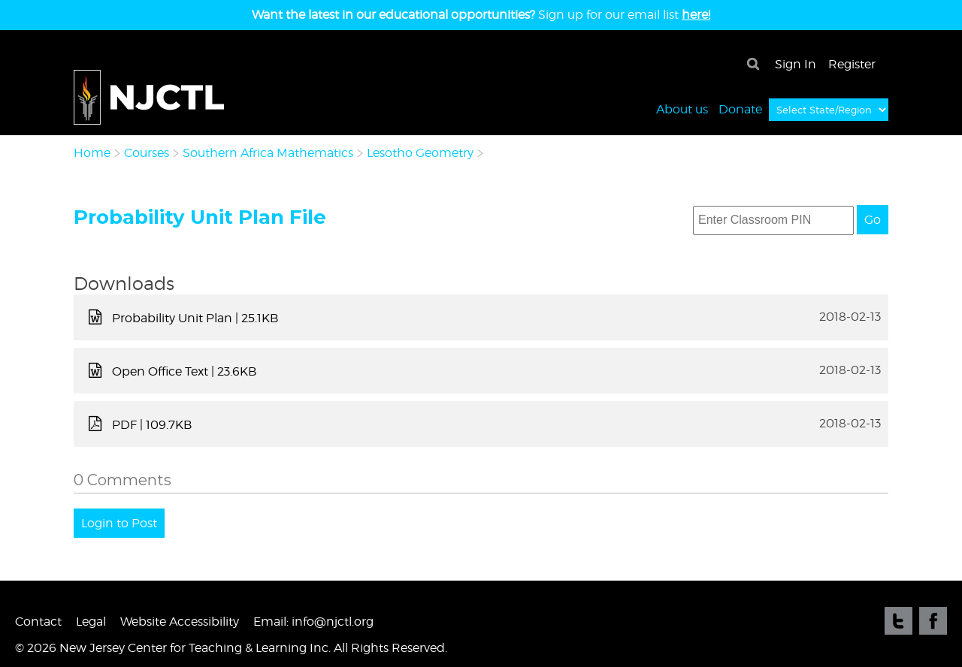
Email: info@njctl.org (313, 621)
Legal (91, 621)
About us (682, 108)
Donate (740, 108)
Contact (38, 621)
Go (872, 220)
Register (852, 64)
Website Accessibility (179, 621)
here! (696, 15)
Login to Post (119, 523)
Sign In (795, 64)
